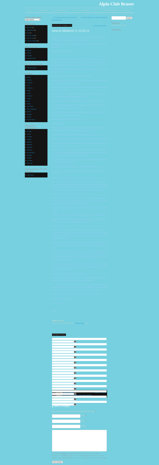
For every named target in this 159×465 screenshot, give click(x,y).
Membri (86, 10)
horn (80, 395)
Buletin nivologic (31, 68)
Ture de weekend (68, 392)
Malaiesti (29, 96)
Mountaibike (30, 30)
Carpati (29, 53)
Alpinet (29, 50)
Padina (29, 104)
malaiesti (89, 395)
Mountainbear (30, 152)
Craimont (29, 136)
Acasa (30, 10)
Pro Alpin (29, 160)
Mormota (29, 150)
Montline (29, 147)
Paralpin (29, 158)
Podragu (29, 114)
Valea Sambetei (31, 119)
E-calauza (29, 55)
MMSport (29, 144)
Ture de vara (30, 38)
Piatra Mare (30, 106)
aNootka (29, 131)
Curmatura (30, 88)
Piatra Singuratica (32, 109)
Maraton (29, 27)
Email (83, 421)
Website (83, 426)
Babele (29, 77)
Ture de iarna (30, 35)
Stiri (28, 33)
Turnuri (29, 117)
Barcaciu (29, 80)
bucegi (76, 395)
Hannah (29, 139)
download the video (79, 323)
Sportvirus (30, 163)
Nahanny (29, 155)
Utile (76, 10)
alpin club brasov (67, 395)
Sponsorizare (30, 175)
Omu (28, 101)
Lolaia (28, 93)
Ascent (29, 134)
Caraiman (29, 82)
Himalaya (29, 142)
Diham (29, 90)
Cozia (28, 85)
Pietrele (29, 111)
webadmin (58, 25)
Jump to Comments (99, 26)
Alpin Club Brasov (116, 3)
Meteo (96, 10)
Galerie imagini (60, 10)
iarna (83, 395)
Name (83, 415)
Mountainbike (110, 10)
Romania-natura (31, 58)
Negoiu (29, 98)
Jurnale (126, 10)
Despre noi (42, 10)
